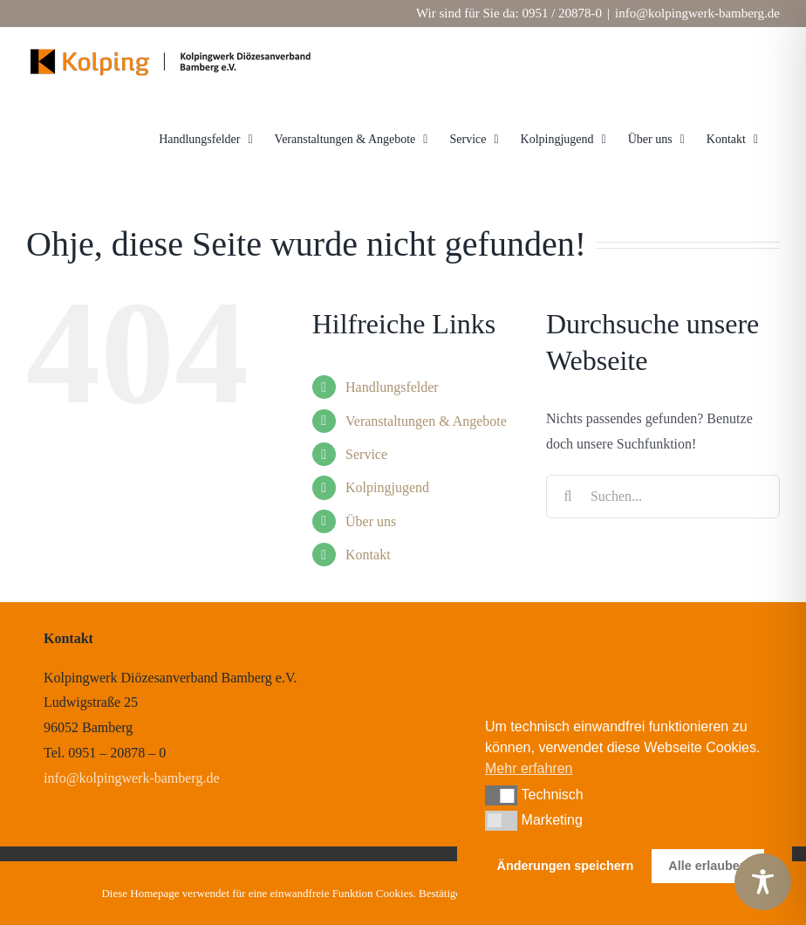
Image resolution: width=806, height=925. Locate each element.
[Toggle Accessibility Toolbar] (763, 882)
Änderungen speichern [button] (565, 866)
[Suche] (568, 496)
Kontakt (368, 554)
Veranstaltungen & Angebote (426, 421)
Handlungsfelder (392, 387)
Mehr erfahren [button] (529, 768)
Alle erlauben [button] (707, 866)
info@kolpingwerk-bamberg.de (697, 13)
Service (366, 454)
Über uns (370, 521)
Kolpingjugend (387, 487)
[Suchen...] (663, 496)
